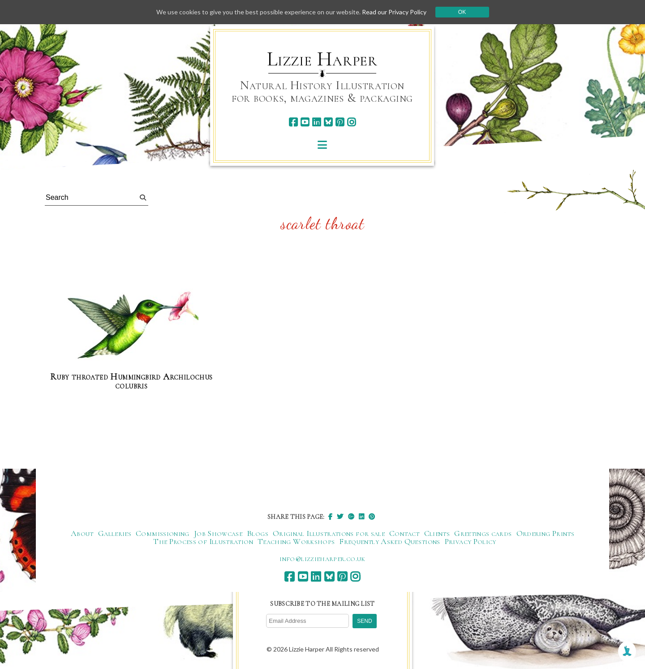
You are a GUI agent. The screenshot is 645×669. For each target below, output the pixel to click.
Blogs (257, 533)
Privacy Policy (470, 541)
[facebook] (293, 122)
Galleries (114, 533)
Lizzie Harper (322, 59)
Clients (437, 533)
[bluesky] (328, 122)
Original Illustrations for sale (329, 533)
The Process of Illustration (203, 541)
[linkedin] (316, 122)
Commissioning (162, 533)
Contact (404, 533)
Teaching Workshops (296, 541)
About (82, 533)
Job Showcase (218, 533)
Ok (462, 12)
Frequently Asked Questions (389, 541)
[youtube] (305, 122)
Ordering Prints (545, 533)
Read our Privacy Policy (394, 12)
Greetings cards (483, 533)
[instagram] (351, 122)
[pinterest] (339, 122)
